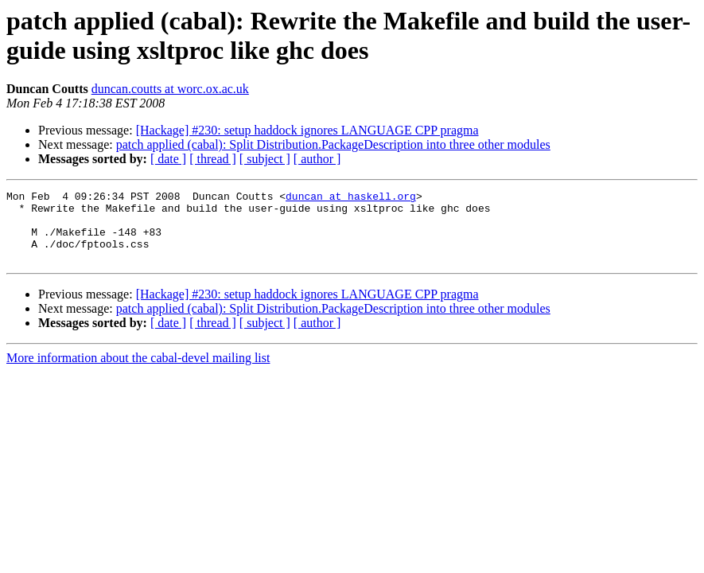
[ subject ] (264, 159)
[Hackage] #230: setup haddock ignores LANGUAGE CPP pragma (307, 130)
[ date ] (168, 159)
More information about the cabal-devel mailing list (138, 372)
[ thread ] (212, 159)
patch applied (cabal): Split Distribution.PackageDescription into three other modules (333, 144)
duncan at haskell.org (351, 198)
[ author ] (317, 159)
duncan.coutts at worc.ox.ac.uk (170, 89)
